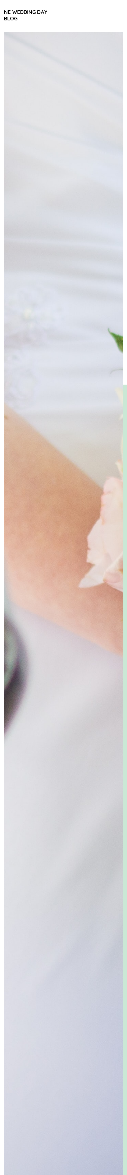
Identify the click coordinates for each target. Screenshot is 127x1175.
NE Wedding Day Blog (26, 15)
